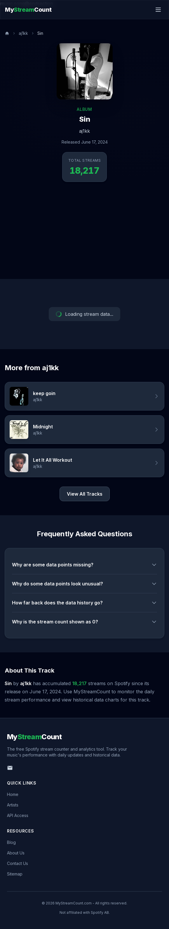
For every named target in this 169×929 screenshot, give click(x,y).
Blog (11, 842)
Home (12, 794)
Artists (12, 804)
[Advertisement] (84, 235)
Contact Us (17, 863)
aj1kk (23, 33)
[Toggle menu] (158, 9)
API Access (17, 815)
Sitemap (14, 873)
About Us (16, 852)
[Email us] (10, 768)
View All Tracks (84, 494)
